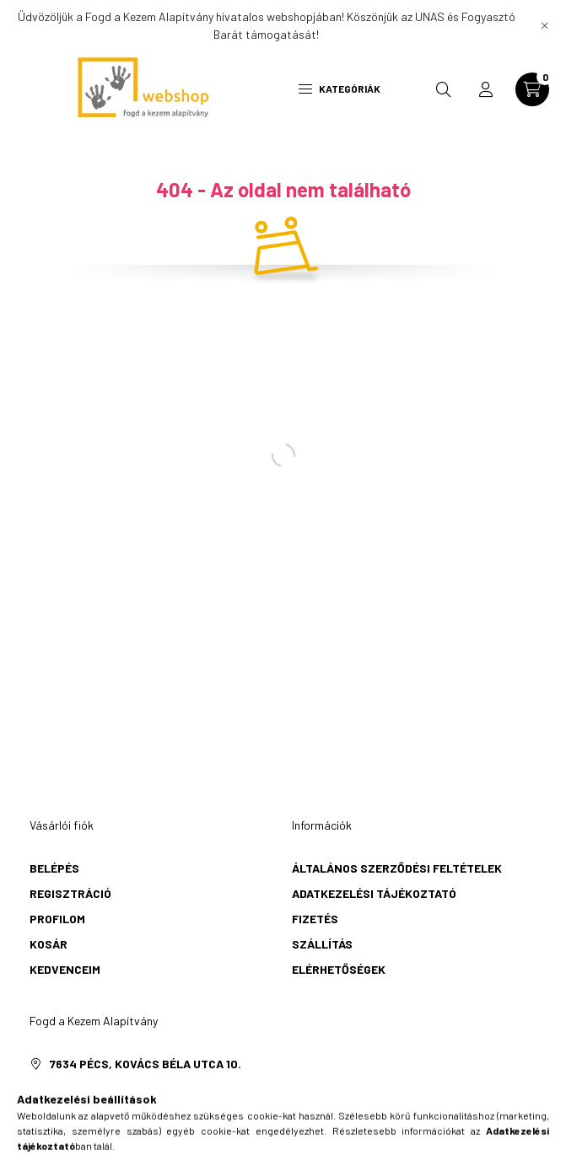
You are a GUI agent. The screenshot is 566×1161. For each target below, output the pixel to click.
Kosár (48, 944)
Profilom (57, 918)
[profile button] (486, 89)
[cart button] (532, 89)
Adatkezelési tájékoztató (374, 893)
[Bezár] (545, 25)
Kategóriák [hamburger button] (339, 88)
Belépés (54, 868)
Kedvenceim (65, 969)
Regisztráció (70, 893)
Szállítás (322, 944)
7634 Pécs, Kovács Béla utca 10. (145, 1063)
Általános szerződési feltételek (397, 868)
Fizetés (315, 918)
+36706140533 (90, 1089)
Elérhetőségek (338, 969)
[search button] (444, 89)
